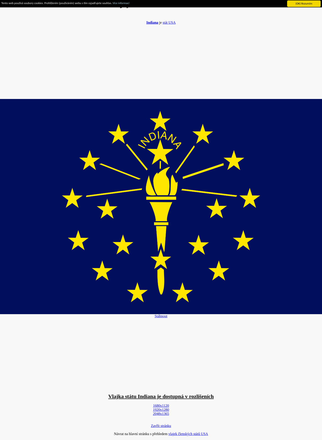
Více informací (120, 3)
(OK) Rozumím (303, 3)
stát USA (169, 22)
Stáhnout (161, 316)
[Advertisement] (161, 59)
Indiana (152, 22)
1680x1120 (161, 406)
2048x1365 (161, 414)
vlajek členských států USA (188, 434)
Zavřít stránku (161, 426)
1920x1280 (161, 410)
